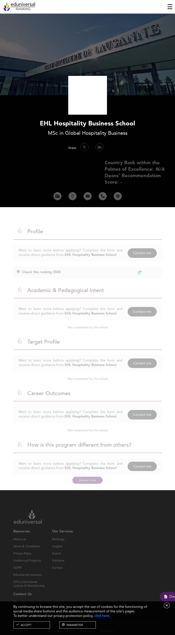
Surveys (57, 573)
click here (101, 615)
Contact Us (22, 599)
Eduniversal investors (27, 580)
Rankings (58, 545)
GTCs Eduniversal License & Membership (29, 587)
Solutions (58, 566)
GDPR (17, 573)
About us (19, 545)
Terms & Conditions (26, 552)
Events (56, 559)
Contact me (142, 258)
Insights (57, 552)
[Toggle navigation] (170, 7)
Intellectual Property (27, 566)
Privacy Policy (22, 559)
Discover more (87, 480)
